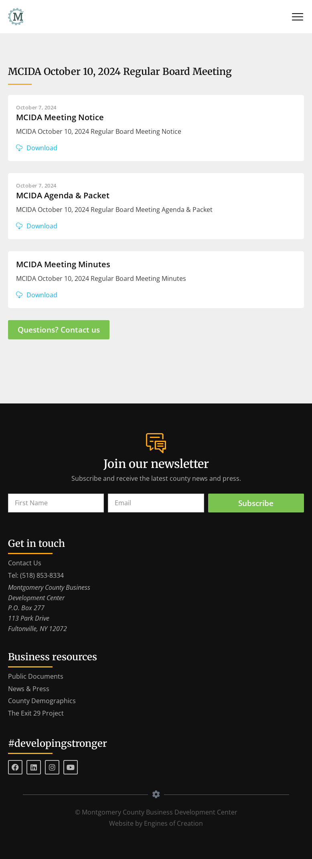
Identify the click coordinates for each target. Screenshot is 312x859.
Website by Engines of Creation (156, 823)
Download (41, 147)
